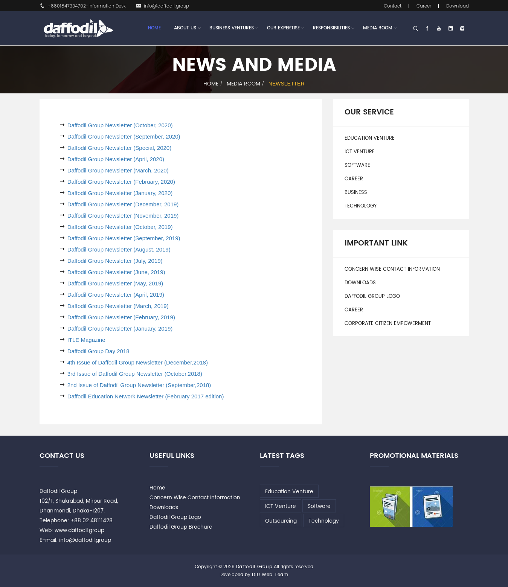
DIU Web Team (270, 574)
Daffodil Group (254, 566)
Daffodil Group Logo (372, 296)
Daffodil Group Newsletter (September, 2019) (123, 238)
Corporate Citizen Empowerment (388, 324)
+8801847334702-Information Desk (83, 6)
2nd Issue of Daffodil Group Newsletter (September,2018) (139, 385)
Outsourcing (281, 521)
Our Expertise (283, 28)
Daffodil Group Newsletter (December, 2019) (123, 204)
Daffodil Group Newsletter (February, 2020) (121, 181)
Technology (361, 206)
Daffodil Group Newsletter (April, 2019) (115, 294)
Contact (392, 6)
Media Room (377, 28)
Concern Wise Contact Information (392, 269)
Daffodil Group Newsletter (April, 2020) (115, 159)
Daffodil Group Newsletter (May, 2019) (115, 283)
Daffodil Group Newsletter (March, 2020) (118, 170)
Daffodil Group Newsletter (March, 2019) (118, 306)
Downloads (360, 283)
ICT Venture (360, 152)
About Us (185, 28)
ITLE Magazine (86, 340)
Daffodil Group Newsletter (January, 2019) (120, 328)
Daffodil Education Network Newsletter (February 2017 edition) (145, 396)
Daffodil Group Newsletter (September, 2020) (123, 136)
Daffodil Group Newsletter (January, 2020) (120, 193)
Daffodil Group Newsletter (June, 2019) (116, 272)
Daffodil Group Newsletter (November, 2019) (123, 215)
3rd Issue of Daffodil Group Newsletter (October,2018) (134, 373)
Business (356, 193)
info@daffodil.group (162, 6)
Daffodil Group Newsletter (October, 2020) (120, 125)
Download (457, 6)
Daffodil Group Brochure (181, 527)
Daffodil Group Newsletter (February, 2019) (121, 317)
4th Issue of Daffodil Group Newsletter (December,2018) (137, 362)
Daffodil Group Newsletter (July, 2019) (115, 261)
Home (154, 28)
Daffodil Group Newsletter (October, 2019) (120, 227)
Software (357, 165)
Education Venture (370, 138)
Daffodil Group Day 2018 (98, 351)
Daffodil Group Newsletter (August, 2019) (119, 249)
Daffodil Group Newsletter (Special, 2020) (119, 148)
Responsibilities (331, 28)
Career (423, 6)
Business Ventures (231, 28)
